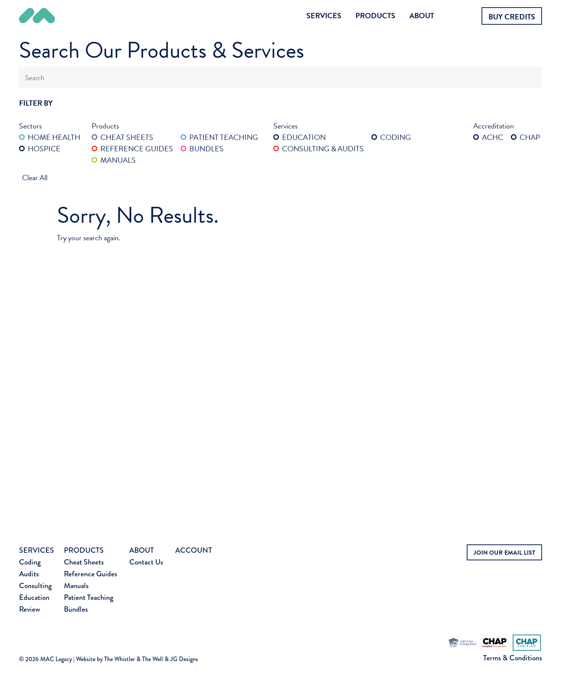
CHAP (525, 137)
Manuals (114, 160)
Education (299, 137)
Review (29, 609)
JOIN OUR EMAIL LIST (504, 552)
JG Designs (184, 659)
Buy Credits (511, 16)
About (421, 15)
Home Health (49, 137)
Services (323, 15)
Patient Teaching (219, 137)
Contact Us (146, 562)
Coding (391, 137)
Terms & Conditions (512, 657)
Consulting (35, 585)
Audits (29, 573)
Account (193, 550)
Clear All (35, 177)
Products (375, 15)
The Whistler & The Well (133, 659)
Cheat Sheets (122, 137)
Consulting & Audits (318, 148)
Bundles (202, 148)
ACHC (488, 137)
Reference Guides (132, 148)
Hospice (39, 148)
